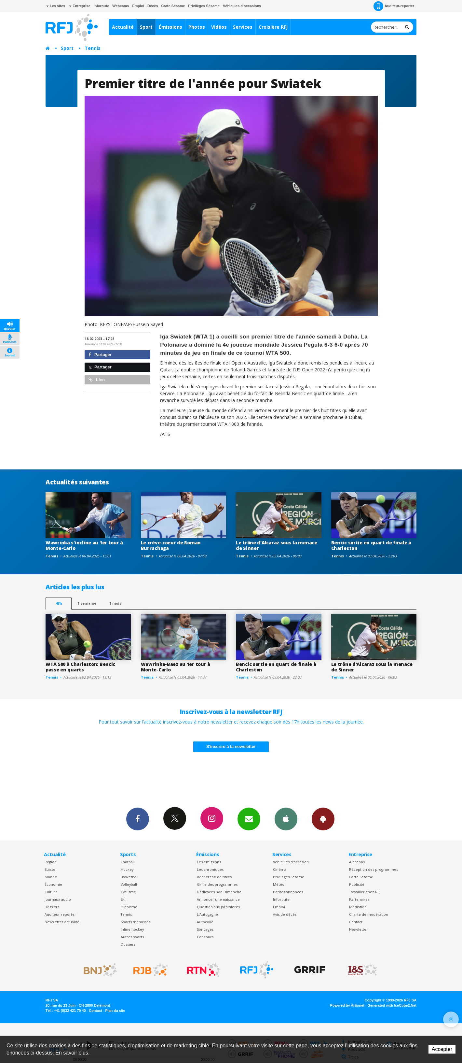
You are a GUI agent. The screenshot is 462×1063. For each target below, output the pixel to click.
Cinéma (279, 869)
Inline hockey (132, 929)
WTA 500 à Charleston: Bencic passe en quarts (80, 667)
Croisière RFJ (273, 27)
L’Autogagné (207, 914)
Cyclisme (128, 892)
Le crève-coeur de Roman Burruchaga (171, 545)
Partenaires (359, 899)
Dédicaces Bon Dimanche (219, 892)
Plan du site (115, 1011)
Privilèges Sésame (204, 6)
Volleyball (129, 884)
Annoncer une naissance (218, 899)
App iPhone (286, 819)
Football (128, 862)
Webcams (120, 6)
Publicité (356, 884)
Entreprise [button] (79, 6)
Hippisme (129, 907)
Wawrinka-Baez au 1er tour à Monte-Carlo (175, 667)
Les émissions (209, 862)
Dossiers (52, 907)
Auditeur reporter (60, 914)
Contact (355, 922)
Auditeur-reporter (394, 6)
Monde (51, 877)
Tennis (93, 48)
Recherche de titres (214, 877)
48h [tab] (59, 603)
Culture (51, 892)
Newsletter (358, 929)
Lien (96, 379)
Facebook (137, 819)
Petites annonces (288, 892)
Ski (123, 899)
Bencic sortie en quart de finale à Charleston (371, 545)
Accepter (442, 1049)
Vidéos (219, 27)
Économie (53, 884)
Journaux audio (58, 899)
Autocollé (205, 922)
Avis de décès (284, 914)
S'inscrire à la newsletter (231, 746)
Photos (196, 27)
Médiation (358, 907)
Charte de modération (368, 914)
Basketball (129, 877)
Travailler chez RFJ (364, 892)
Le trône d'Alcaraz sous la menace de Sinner (276, 545)
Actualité (123, 27)
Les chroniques (210, 869)
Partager (100, 354)
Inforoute (101, 6)
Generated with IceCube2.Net (392, 1005)
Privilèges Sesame (288, 877)
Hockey (127, 869)
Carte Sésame (173, 6)
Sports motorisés (135, 922)
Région (51, 862)
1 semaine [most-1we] (86, 603)
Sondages (205, 929)
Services (242, 27)
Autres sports (132, 937)
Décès (152, 6)
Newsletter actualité (62, 922)
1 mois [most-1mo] (115, 603)
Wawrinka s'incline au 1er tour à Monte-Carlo (84, 545)
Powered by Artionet (347, 1005)
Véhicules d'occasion (291, 862)
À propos (357, 862)
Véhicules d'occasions (242, 6)
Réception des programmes (373, 869)
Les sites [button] (55, 6)
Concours (205, 937)
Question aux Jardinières (218, 907)
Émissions (170, 27)
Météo (278, 884)
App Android (323, 819)
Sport (146, 27)
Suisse (50, 869)
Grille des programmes (217, 884)
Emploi (138, 6)
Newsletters (249, 819)
